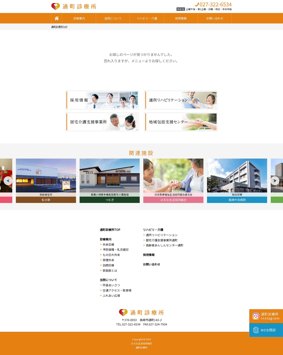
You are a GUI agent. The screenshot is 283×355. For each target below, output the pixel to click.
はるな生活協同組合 (141, 343)
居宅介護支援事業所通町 (162, 240)
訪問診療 (108, 265)
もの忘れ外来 (111, 255)
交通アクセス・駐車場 (117, 290)
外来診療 (108, 244)
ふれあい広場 (111, 295)
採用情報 (181, 18)
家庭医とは (110, 270)
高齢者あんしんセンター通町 (164, 245)
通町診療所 (141, 347)
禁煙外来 (108, 260)
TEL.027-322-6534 (128, 324)
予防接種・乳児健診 (116, 249)
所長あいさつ (111, 285)
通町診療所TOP (59, 26)
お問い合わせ (214, 18)
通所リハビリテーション (162, 235)
